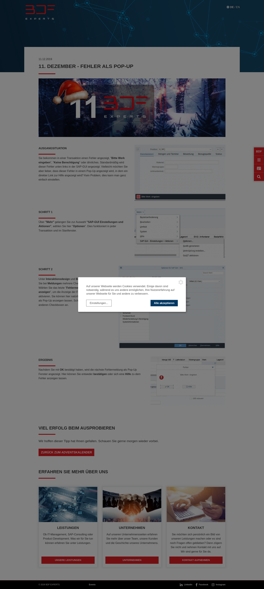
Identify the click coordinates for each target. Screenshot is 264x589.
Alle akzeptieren (164, 302)
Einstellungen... (99, 302)
